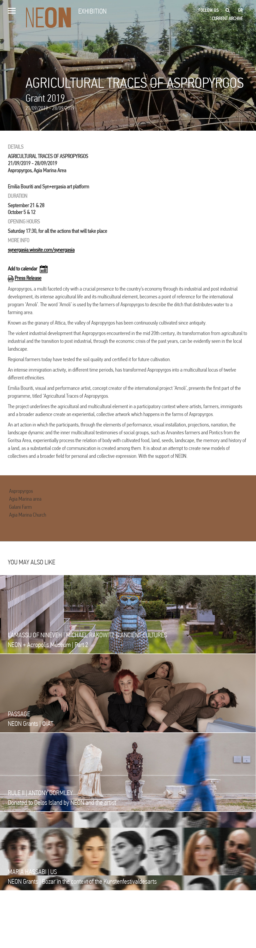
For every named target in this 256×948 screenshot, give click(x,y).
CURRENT (220, 18)
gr (240, 10)
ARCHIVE (236, 18)
